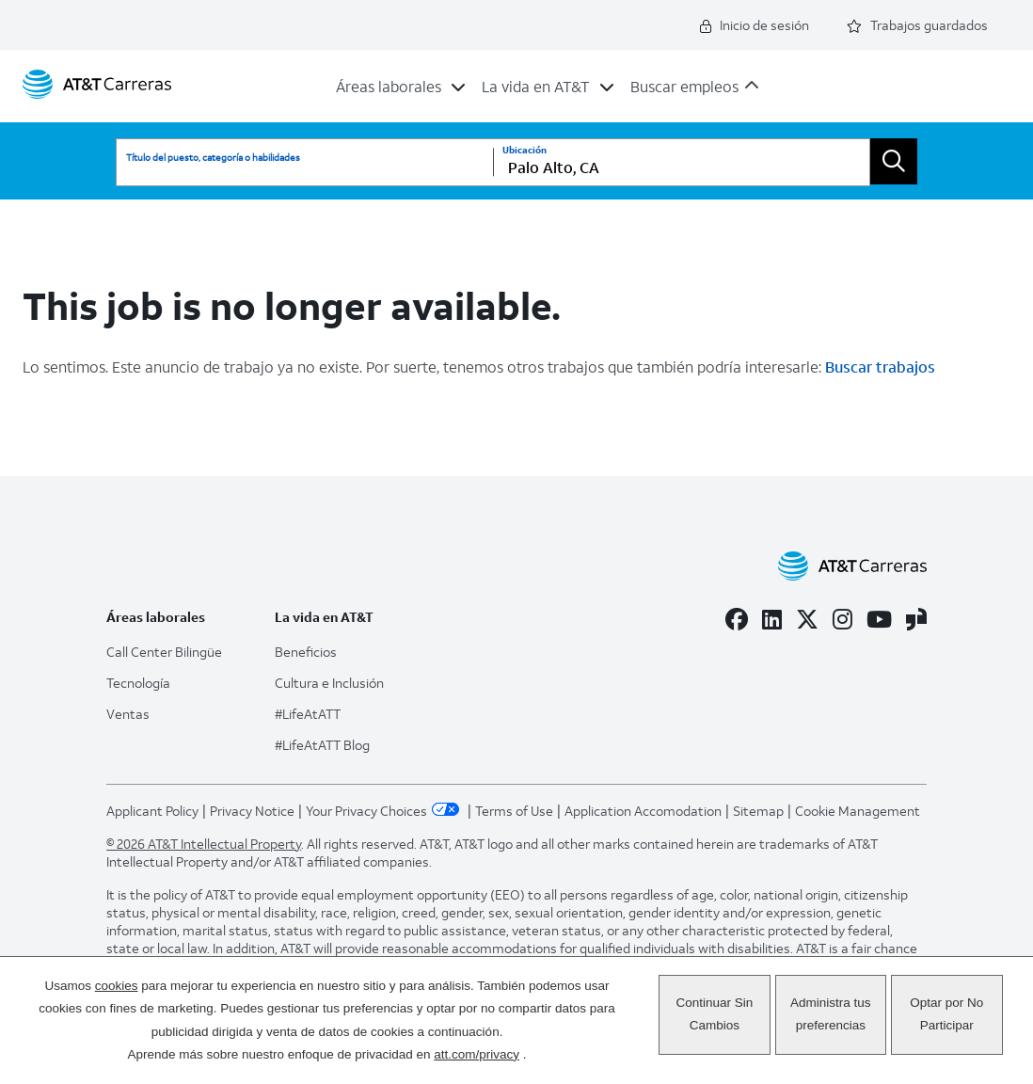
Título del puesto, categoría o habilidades (213, 157)
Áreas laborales (388, 86)
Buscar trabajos (880, 366)
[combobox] (681, 162)
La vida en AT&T (536, 86)
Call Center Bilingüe (164, 652)
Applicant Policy (152, 811)
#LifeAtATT (308, 714)
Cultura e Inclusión (329, 683)
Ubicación (524, 150)
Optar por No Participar (946, 1014)
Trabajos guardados (917, 25)
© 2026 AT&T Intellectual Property (203, 844)
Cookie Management (857, 811)
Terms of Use (514, 811)
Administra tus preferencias (830, 1014)
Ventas (128, 714)
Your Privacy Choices (385, 811)
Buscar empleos (684, 86)
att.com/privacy (476, 1054)
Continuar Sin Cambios (714, 1014)
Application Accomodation (643, 811)
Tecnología (138, 683)
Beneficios (306, 652)
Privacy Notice (252, 811)
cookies (116, 986)
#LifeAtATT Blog (322, 745)
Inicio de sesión (754, 25)
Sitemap (758, 811)
